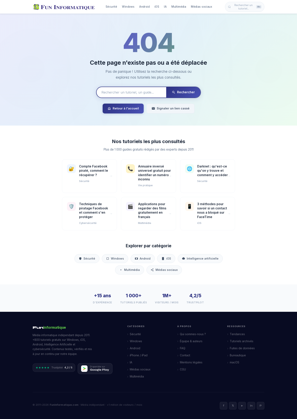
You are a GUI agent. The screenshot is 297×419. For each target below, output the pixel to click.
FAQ (182, 348)
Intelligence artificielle (200, 258)
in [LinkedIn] (251, 405)
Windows (128, 6)
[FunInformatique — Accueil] (65, 7)
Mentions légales (191, 362)
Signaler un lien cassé (171, 108)
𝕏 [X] (233, 405)
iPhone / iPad (138, 355)
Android (144, 6)
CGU (183, 369)
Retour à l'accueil (123, 108)
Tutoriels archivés (241, 341)
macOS (234, 362)
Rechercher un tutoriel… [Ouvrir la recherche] (244, 6)
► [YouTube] (242, 405)
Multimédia (178, 6)
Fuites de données (242, 348)
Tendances (237, 334)
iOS (157, 6)
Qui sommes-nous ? (193, 334)
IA (165, 6)
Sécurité (111, 6)
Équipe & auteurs (191, 341)
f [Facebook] (223, 405)
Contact (185, 355)
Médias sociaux (201, 6)
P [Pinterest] (261, 405)
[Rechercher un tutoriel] (131, 92)
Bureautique (238, 355)
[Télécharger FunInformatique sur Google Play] (95, 368)
